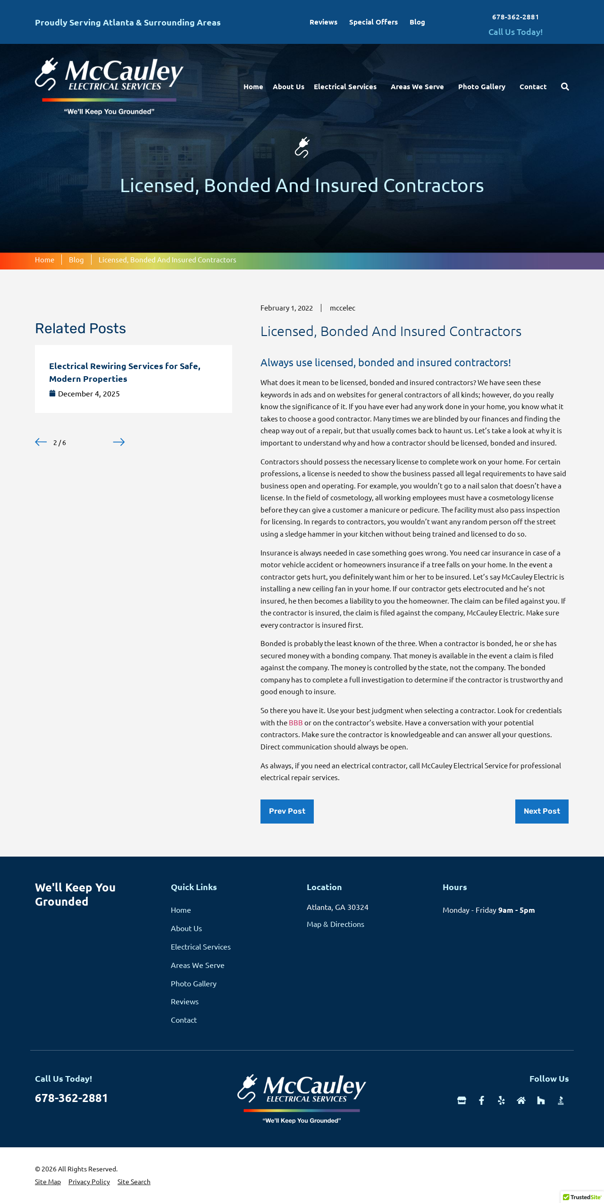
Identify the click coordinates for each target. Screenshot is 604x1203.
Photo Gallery (484, 86)
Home (253, 86)
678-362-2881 (515, 16)
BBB (296, 722)
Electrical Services (347, 86)
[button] (41, 442)
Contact (533, 86)
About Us (288, 86)
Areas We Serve (420, 86)
